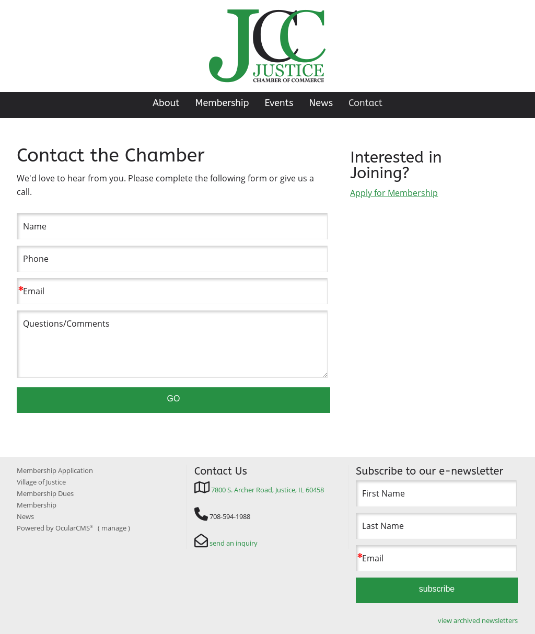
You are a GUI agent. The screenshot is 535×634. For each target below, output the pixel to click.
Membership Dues (45, 493)
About (166, 103)
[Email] (172, 291)
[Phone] (172, 259)
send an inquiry (234, 543)
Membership (222, 103)
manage (113, 528)
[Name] (172, 226)
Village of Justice (41, 482)
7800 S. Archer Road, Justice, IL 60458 (267, 489)
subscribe (437, 588)
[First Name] (436, 493)
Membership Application (55, 470)
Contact (365, 103)
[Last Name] (436, 526)
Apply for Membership (394, 193)
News (321, 103)
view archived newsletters (478, 620)
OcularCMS (74, 528)
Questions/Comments (172, 343)
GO (173, 398)
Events (279, 103)
